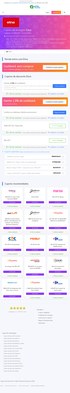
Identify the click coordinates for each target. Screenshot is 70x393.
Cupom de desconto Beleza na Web (14, 343)
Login (47, 12)
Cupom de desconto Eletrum (11, 338)
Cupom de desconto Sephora (12, 353)
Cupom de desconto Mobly (11, 371)
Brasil (9, 51)
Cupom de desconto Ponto (11, 351)
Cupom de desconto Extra (11, 346)
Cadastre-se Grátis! (56, 94)
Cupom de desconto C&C (11, 356)
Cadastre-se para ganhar (54, 67)
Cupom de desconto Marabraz (12, 358)
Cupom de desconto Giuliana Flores (13, 366)
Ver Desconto (12, 202)
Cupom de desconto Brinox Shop (13, 363)
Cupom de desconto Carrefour (12, 336)
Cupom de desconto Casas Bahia (13, 348)
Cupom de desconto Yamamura (12, 368)
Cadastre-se (56, 12)
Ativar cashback (59, 86)
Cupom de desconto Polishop (12, 361)
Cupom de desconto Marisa (11, 341)
